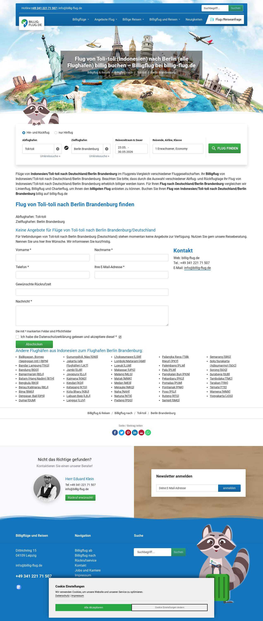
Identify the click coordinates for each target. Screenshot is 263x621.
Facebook (115, 432)
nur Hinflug (66, 132)
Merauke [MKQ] (124, 387)
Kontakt (80, 565)
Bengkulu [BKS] (28, 383)
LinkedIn (135, 432)
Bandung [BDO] (29, 369)
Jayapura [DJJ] (76, 374)
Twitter (121, 432)
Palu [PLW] (169, 369)
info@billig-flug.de (197, 268)
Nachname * (103, 250)
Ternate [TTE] (218, 387)
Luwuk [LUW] (122, 365)
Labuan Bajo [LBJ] (78, 396)
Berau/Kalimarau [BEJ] (33, 387)
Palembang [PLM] (173, 365)
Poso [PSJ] (169, 391)
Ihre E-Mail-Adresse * (109, 267)
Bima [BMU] (26, 391)
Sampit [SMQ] (171, 400)
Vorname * (23, 250)
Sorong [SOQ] (218, 369)
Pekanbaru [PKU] (173, 378)
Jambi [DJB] (74, 369)
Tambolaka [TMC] (221, 378)
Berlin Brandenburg (163, 72)
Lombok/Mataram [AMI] (130, 361)
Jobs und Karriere (87, 570)
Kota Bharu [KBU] (78, 391)
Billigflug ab (83, 550)
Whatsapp (148, 432)
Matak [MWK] (123, 378)
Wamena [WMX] (220, 391)
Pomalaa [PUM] (172, 383)
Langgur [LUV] (76, 400)
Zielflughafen (79, 140)
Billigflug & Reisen (98, 72)
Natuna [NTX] (123, 396)
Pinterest (128, 432)
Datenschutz (62, 595)
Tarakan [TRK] (219, 383)
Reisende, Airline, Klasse (167, 140)
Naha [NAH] (122, 391)
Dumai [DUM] (27, 400)
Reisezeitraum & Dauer (129, 140)
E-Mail (141, 432)
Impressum (83, 575)
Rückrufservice (85, 560)
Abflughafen (29, 140)
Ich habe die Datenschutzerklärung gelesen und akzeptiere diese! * (71, 337)
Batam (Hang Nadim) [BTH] (36, 378)
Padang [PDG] (123, 400)
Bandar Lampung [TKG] (34, 365)
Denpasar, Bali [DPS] (32, 396)
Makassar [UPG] (124, 369)
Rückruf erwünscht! (80, 497)
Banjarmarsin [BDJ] (31, 374)
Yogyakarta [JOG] (221, 396)
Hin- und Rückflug (38, 132)
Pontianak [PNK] (172, 387)
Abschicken (34, 344)
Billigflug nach (124, 72)
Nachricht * (24, 301)
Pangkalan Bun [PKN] (176, 374)
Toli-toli (141, 72)
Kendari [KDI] (75, 383)
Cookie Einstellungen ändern (169, 607)
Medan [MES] (122, 383)
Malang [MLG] (123, 374)
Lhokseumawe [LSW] (127, 356)
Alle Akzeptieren (93, 607)
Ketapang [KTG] (77, 387)
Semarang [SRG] (220, 356)
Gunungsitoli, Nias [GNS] (82, 356)
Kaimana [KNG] (76, 378)
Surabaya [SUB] (220, 374)
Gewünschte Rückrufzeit (33, 284)
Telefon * (22, 267)
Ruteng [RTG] (170, 396)
